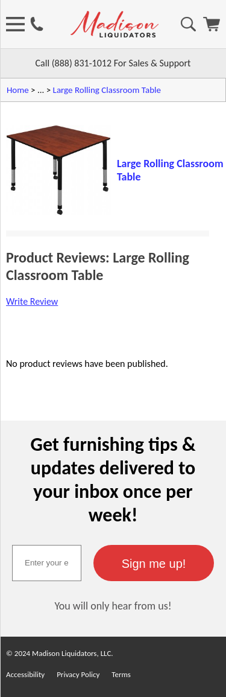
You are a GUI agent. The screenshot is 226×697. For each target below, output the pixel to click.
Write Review (32, 301)
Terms (121, 674)
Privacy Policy (78, 674)
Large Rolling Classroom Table (107, 89)
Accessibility (25, 674)
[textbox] (46, 563)
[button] (153, 563)
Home (18, 89)
